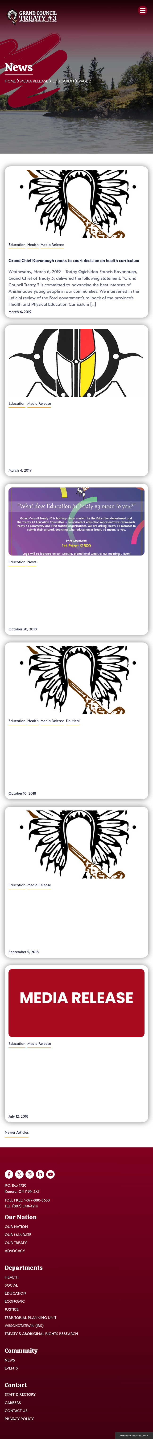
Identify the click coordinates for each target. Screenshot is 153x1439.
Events (11, 1368)
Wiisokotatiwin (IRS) (24, 1325)
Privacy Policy (19, 1419)
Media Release (34, 81)
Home (10, 81)
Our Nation (16, 1226)
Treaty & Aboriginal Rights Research (41, 1333)
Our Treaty (16, 1243)
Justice (12, 1309)
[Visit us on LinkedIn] (40, 1174)
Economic (15, 1301)
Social (11, 1285)
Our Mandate (18, 1234)
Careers (13, 1402)
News (31, 562)
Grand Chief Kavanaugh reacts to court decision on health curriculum (73, 264)
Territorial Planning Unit (30, 1317)
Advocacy (15, 1251)
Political (73, 721)
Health (33, 245)
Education (63, 81)
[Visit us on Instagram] (29, 1174)
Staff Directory (20, 1394)
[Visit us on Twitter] (19, 1174)
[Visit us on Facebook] (9, 1174)
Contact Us (16, 1411)
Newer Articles (17, 1132)
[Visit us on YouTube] (50, 1174)
